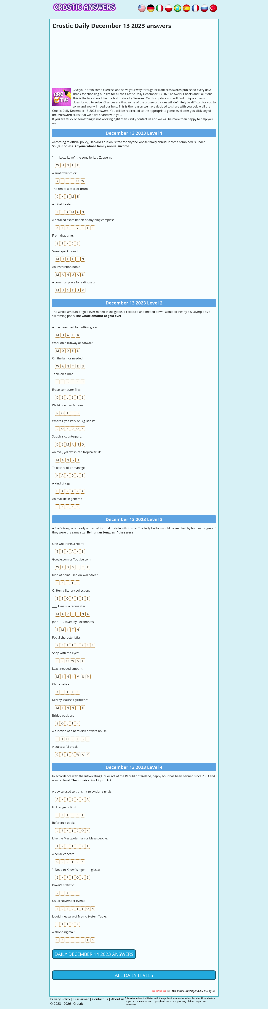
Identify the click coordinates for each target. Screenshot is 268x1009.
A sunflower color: (64, 173)
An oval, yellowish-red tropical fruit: (76, 452)
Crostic (78, 1003)
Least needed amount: (67, 669)
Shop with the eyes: (65, 653)
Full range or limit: (64, 807)
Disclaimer (81, 999)
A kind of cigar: (62, 483)
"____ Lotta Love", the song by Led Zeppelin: (82, 157)
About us (118, 999)
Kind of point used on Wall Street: (75, 575)
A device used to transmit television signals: (82, 791)
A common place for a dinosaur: (74, 282)
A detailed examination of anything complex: (83, 220)
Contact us (100, 999)
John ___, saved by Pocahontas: (73, 622)
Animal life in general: (67, 499)
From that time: (63, 235)
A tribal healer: (62, 204)
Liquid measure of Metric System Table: (79, 916)
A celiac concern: (63, 854)
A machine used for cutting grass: (75, 327)
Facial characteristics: (67, 637)
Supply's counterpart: (67, 436)
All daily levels (134, 975)
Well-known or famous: (68, 405)
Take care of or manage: (68, 468)
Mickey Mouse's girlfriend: (70, 700)
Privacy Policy (60, 999)
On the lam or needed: (67, 358)
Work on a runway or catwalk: (72, 343)
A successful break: (65, 747)
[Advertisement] (134, 58)
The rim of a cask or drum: (70, 189)
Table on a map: (63, 374)
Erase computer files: (66, 390)
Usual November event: (68, 901)
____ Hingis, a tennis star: (69, 606)
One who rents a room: (68, 544)
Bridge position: (63, 715)
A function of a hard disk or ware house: (79, 731)
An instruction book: (66, 267)
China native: (61, 684)
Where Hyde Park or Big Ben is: (73, 421)
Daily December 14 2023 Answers (94, 954)
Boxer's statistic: (63, 885)
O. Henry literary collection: (71, 590)
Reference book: (63, 823)
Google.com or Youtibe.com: (71, 559)
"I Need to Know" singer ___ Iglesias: (76, 870)
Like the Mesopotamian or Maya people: (80, 838)
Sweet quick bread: (65, 251)
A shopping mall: (63, 932)
